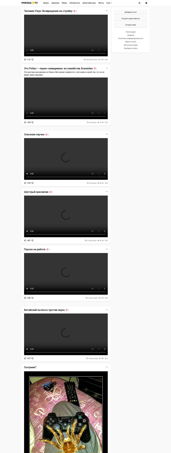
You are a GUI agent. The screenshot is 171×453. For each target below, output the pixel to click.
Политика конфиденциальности (130, 38)
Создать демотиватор (130, 18)
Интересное (75, 3)
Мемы (64, 3)
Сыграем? (30, 367)
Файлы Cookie (130, 42)
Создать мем (130, 25)
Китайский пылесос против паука (47, 309)
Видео (46, 3)
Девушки (55, 3)
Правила (130, 35)
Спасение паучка (36, 134)
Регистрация (131, 32)
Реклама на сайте (130, 48)
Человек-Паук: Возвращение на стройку (50, 10)
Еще (109, 3)
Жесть (101, 3)
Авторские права (131, 45)
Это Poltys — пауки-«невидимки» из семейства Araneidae (61, 68)
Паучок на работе (37, 249)
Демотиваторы (89, 3)
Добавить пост (130, 12)
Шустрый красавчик (38, 191)
